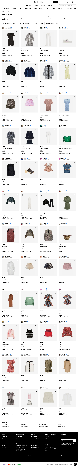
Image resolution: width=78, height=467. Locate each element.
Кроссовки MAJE (43, 424)
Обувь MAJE (5, 424)
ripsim (25, 256)
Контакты (47, 436)
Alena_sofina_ (27, 125)
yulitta (6, 190)
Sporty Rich (63, 455)
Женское (4, 11)
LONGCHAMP (42, 455)
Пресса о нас (5, 440)
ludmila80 (44, 92)
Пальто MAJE (60, 424)
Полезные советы (20, 447)
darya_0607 (45, 190)
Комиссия (33, 443)
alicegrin (44, 223)
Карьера (4, 447)
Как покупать (19, 436)
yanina (25, 27)
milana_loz (26, 223)
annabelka (63, 223)
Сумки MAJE (23, 424)
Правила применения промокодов (21, 450)
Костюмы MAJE (24, 426)
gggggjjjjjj (63, 125)
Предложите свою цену (21, 445)
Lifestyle (50, 5)
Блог (3, 443)
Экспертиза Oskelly (35, 438)
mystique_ (44, 321)
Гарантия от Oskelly (6, 438)
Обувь (40, 8)
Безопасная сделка (20, 440)
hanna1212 (7, 158)
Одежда (47, 8)
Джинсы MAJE (5, 426)
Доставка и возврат (20, 443)
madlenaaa (7, 289)
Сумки (53, 8)
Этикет (3, 445)
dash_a (25, 92)
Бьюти (35, 8)
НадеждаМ (26, 289)
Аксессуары (28, 8)
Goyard (28, 455)
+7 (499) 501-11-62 (48, 445)
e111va (62, 60)
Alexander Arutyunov (56, 455)
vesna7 (44, 158)
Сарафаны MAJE (61, 426)
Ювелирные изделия (71, 8)
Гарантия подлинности (21, 438)
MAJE (3, 48)
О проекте (4, 436)
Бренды (20, 8)
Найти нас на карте (49, 450)
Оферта (56, 464)
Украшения (60, 8)
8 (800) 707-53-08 (49, 442)
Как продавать (34, 436)
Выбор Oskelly (5, 8)
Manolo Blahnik (48, 455)
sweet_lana (7, 92)
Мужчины (36, 5)
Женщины (28, 5)
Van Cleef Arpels (24, 455)
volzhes (6, 60)
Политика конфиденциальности (65, 464)
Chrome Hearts (17, 455)
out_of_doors (8, 27)
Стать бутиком (34, 445)
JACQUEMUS (33, 455)
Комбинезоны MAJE (43, 426)
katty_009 (63, 256)
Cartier (38, 455)
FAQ (46, 438)
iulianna (25, 190)
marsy (25, 158)
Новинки (14, 8)
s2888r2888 (8, 256)
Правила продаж (50, 464)
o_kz (43, 125)
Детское (43, 5)
